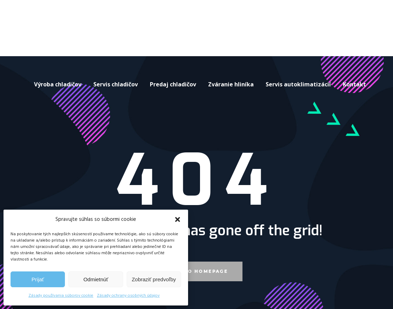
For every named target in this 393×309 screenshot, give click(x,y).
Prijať (38, 279)
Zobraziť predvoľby (154, 279)
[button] (177, 219)
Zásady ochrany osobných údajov (128, 295)
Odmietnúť (96, 279)
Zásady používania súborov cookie (60, 295)
